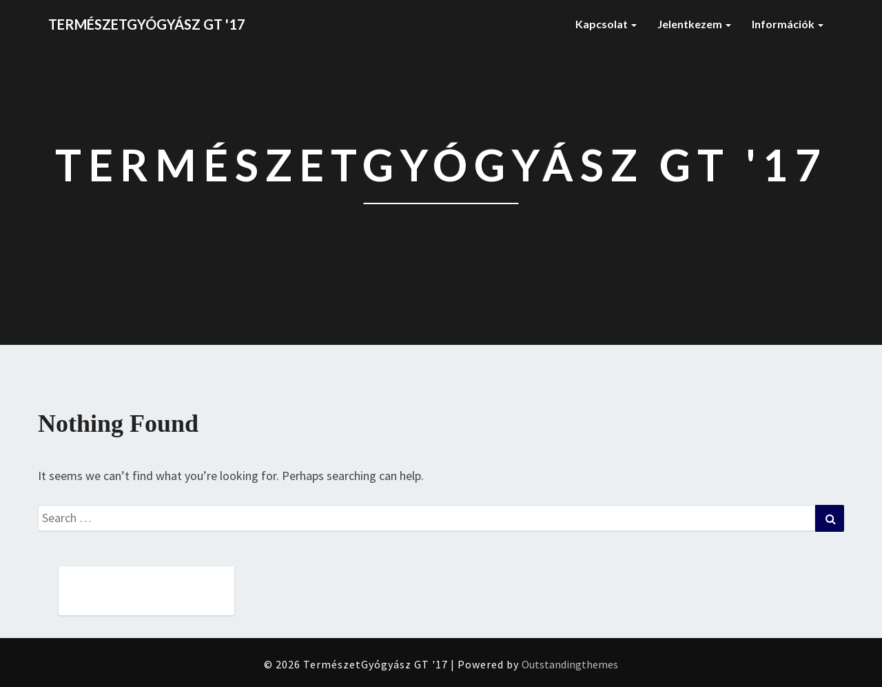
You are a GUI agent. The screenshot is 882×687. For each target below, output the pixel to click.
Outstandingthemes (570, 664)
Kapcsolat (606, 23)
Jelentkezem (694, 23)
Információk (787, 23)
